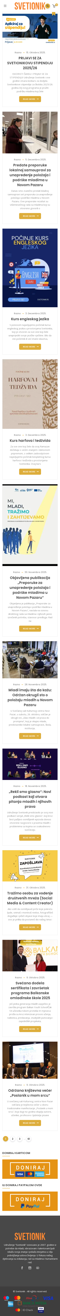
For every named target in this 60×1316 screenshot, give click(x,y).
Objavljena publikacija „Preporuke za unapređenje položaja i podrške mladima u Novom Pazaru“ (30, 587)
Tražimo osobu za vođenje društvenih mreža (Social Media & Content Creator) (30, 898)
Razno (18, 52)
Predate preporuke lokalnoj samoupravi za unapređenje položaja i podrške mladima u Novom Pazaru (30, 175)
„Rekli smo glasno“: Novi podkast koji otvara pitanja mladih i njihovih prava (30, 799)
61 (29, 1139)
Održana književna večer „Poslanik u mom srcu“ (30, 1093)
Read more (29, 99)
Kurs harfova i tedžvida (30, 440)
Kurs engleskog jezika (30, 319)
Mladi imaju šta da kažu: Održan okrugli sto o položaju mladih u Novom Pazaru (30, 697)
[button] (54, 6)
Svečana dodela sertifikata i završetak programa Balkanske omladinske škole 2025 (30, 990)
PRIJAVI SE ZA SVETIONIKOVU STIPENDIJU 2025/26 (30, 63)
